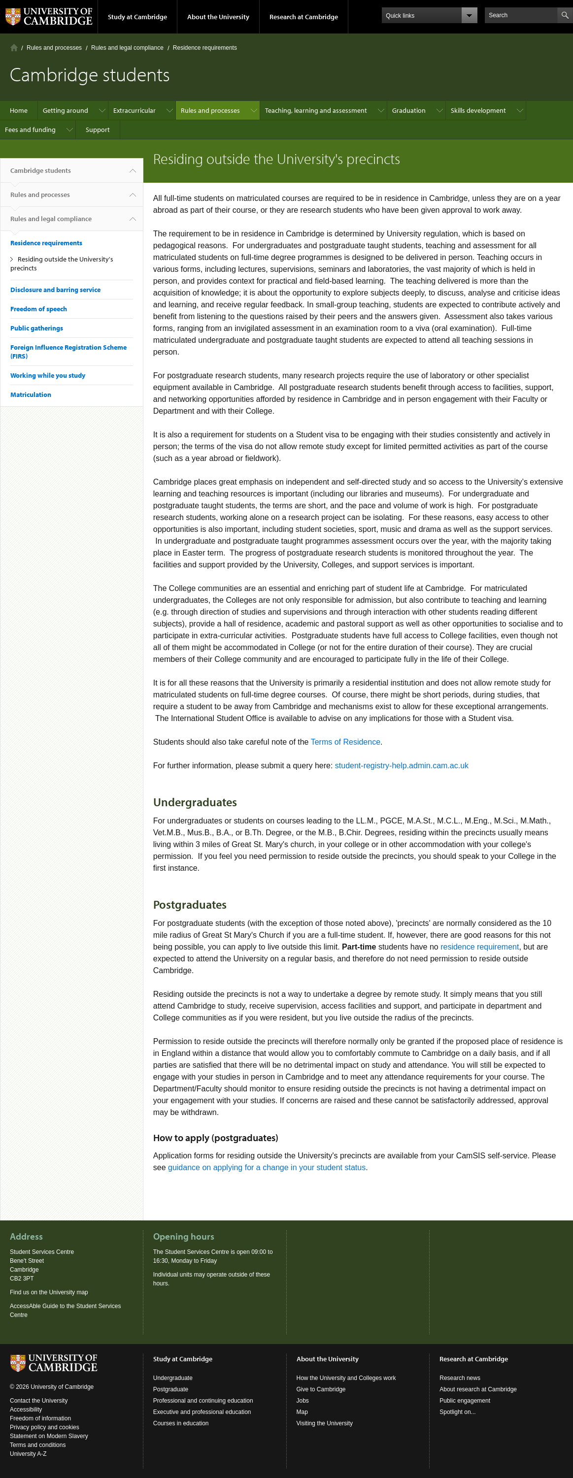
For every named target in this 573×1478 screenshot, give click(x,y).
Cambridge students (40, 174)
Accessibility (26, 1409)
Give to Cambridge (321, 1389)
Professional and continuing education (203, 1400)
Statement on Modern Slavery (49, 1436)
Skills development (478, 110)
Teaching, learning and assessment (316, 110)
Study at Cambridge (137, 16)
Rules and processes (54, 47)
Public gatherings (36, 328)
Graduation (409, 110)
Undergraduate (173, 1378)
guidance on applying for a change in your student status (267, 1167)
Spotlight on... (457, 1412)
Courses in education (181, 1423)
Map (302, 1412)
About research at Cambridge (478, 1389)
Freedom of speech (38, 308)
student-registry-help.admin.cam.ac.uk (402, 765)
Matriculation (30, 394)
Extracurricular (134, 110)
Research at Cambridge (304, 16)
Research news (459, 1378)
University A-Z (28, 1453)
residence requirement (479, 947)
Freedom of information (40, 1418)
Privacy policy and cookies (44, 1427)
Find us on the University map (49, 1292)
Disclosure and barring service (55, 289)
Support (98, 129)
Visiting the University (325, 1423)
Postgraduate (170, 1389)
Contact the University (38, 1400)
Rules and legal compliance (127, 47)
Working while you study (47, 375)
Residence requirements (205, 47)
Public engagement (464, 1400)
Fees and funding (30, 129)
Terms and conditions (38, 1445)
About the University (218, 16)
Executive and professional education (202, 1412)
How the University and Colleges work (346, 1378)
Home (14, 47)
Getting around (65, 110)
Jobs (303, 1400)
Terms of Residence (345, 742)
